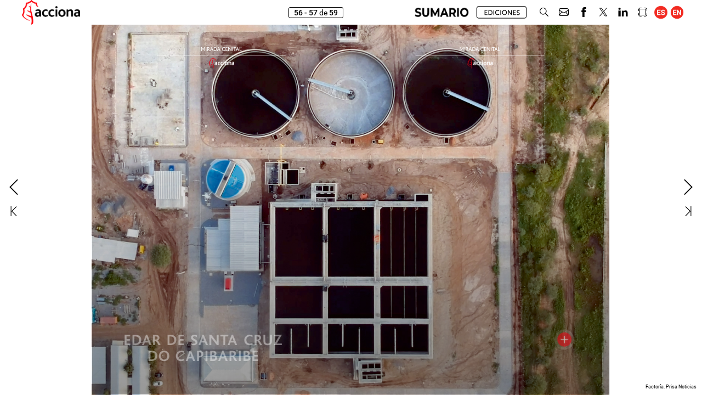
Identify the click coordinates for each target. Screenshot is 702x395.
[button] (442, 12)
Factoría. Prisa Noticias (671, 387)
